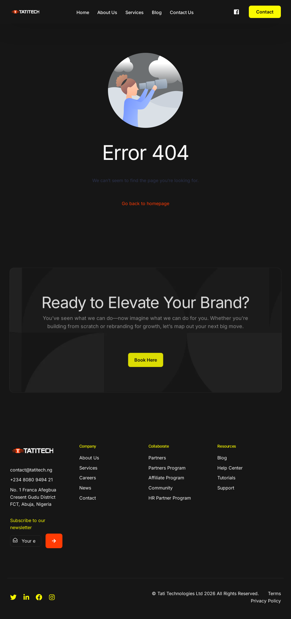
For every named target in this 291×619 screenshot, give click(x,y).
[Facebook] (236, 11)
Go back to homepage (145, 203)
